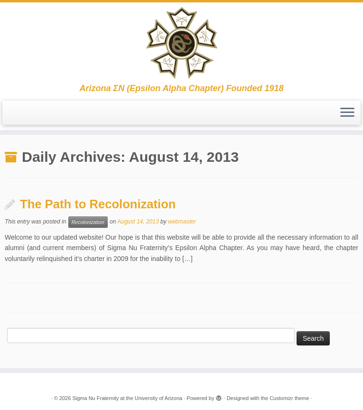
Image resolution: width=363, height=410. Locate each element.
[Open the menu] (347, 113)
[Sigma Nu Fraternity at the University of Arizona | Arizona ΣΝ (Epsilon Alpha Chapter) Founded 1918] (181, 43)
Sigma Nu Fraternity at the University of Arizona (127, 398)
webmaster (182, 221)
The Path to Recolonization (98, 204)
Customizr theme (289, 398)
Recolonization (88, 222)
